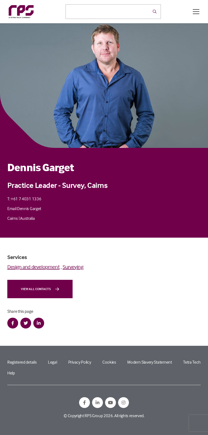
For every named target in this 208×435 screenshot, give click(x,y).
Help (11, 373)
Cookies (109, 362)
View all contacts (40, 289)
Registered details (22, 362)
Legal (52, 362)
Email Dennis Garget (24, 208)
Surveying (73, 266)
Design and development (33, 266)
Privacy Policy (79, 362)
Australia (27, 218)
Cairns (12, 218)
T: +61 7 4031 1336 (24, 198)
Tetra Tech (192, 362)
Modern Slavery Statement (149, 362)
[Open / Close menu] (196, 11)
